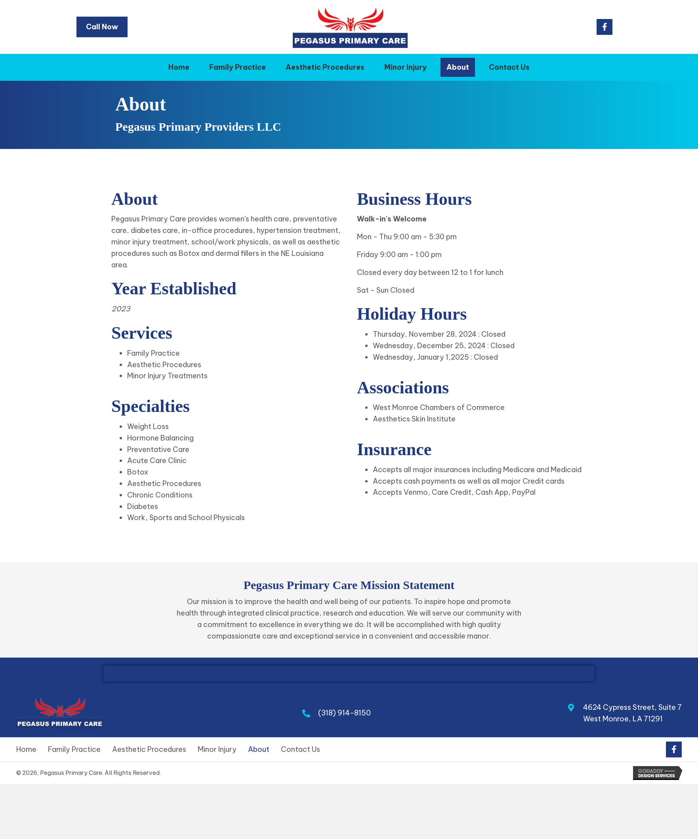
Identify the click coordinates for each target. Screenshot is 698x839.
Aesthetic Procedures (149, 749)
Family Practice (74, 749)
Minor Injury (217, 749)
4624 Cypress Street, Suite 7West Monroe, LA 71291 (632, 713)
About (258, 749)
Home (26, 749)
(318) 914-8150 (344, 712)
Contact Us (300, 749)
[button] (604, 27)
